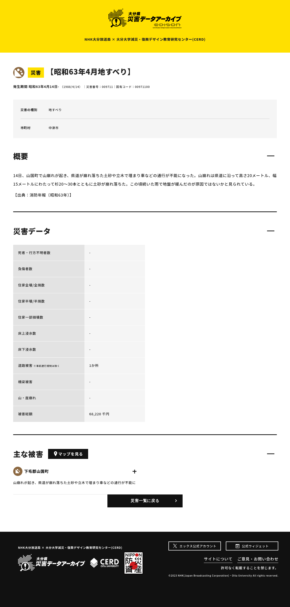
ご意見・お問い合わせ (257, 559)
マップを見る (68, 454)
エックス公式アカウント (197, 546)
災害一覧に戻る (145, 500)
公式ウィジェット (255, 546)
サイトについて (218, 559)
